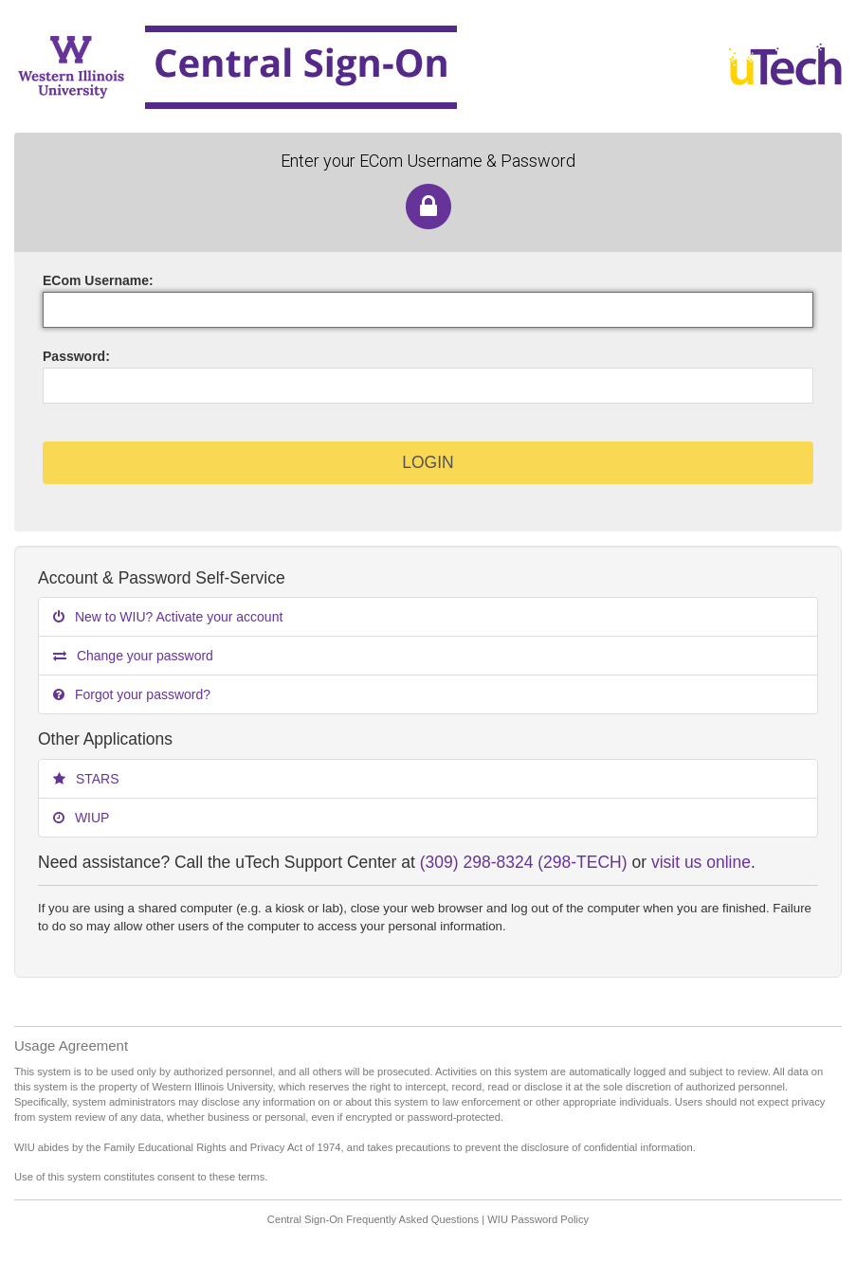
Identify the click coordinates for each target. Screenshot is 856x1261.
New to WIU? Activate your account (167, 616)
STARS (86, 778)
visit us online (701, 862)
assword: (76, 356)
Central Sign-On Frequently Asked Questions (373, 1219)
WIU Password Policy (538, 1219)
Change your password (133, 655)
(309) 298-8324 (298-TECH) (524, 862)
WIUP (81, 817)
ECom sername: (98, 280)
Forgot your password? (131, 694)
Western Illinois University (345, 66)
